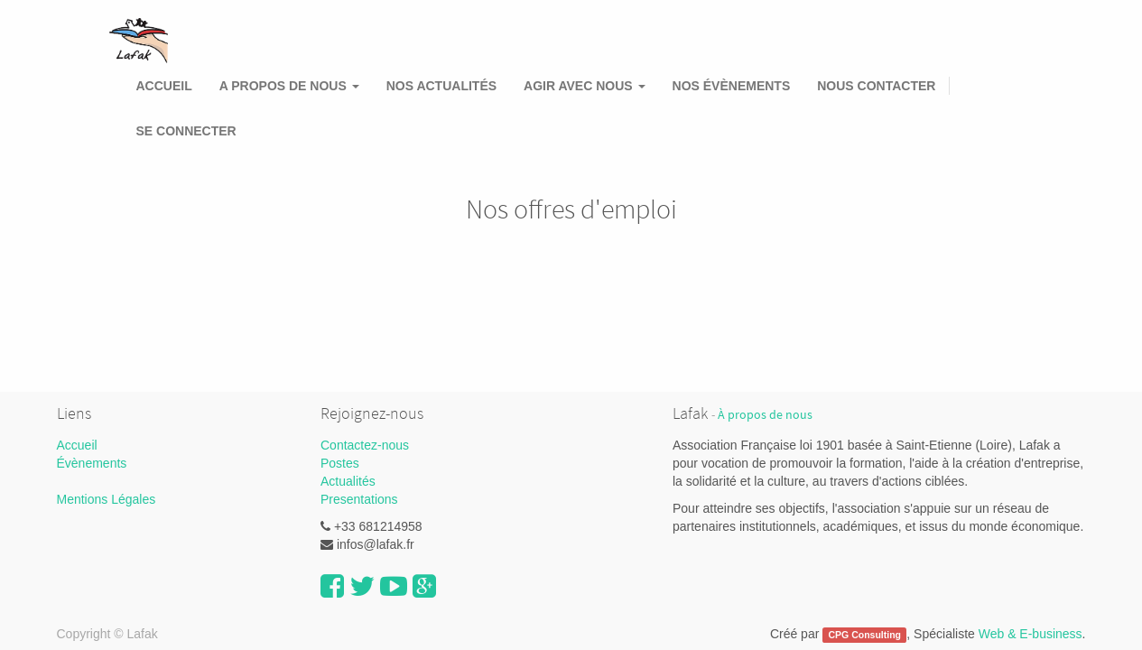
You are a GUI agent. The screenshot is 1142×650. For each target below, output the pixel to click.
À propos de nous (765, 414)
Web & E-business (1030, 634)
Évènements (92, 463)
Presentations (359, 499)
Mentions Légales (106, 499)
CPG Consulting (865, 634)
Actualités (348, 481)
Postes (339, 463)
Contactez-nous (364, 445)
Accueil (77, 445)
